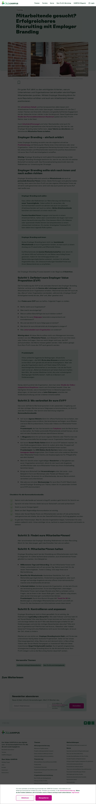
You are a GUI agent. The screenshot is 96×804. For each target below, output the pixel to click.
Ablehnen (25, 798)
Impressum (75, 792)
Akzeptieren (44, 798)
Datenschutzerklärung (67, 790)
